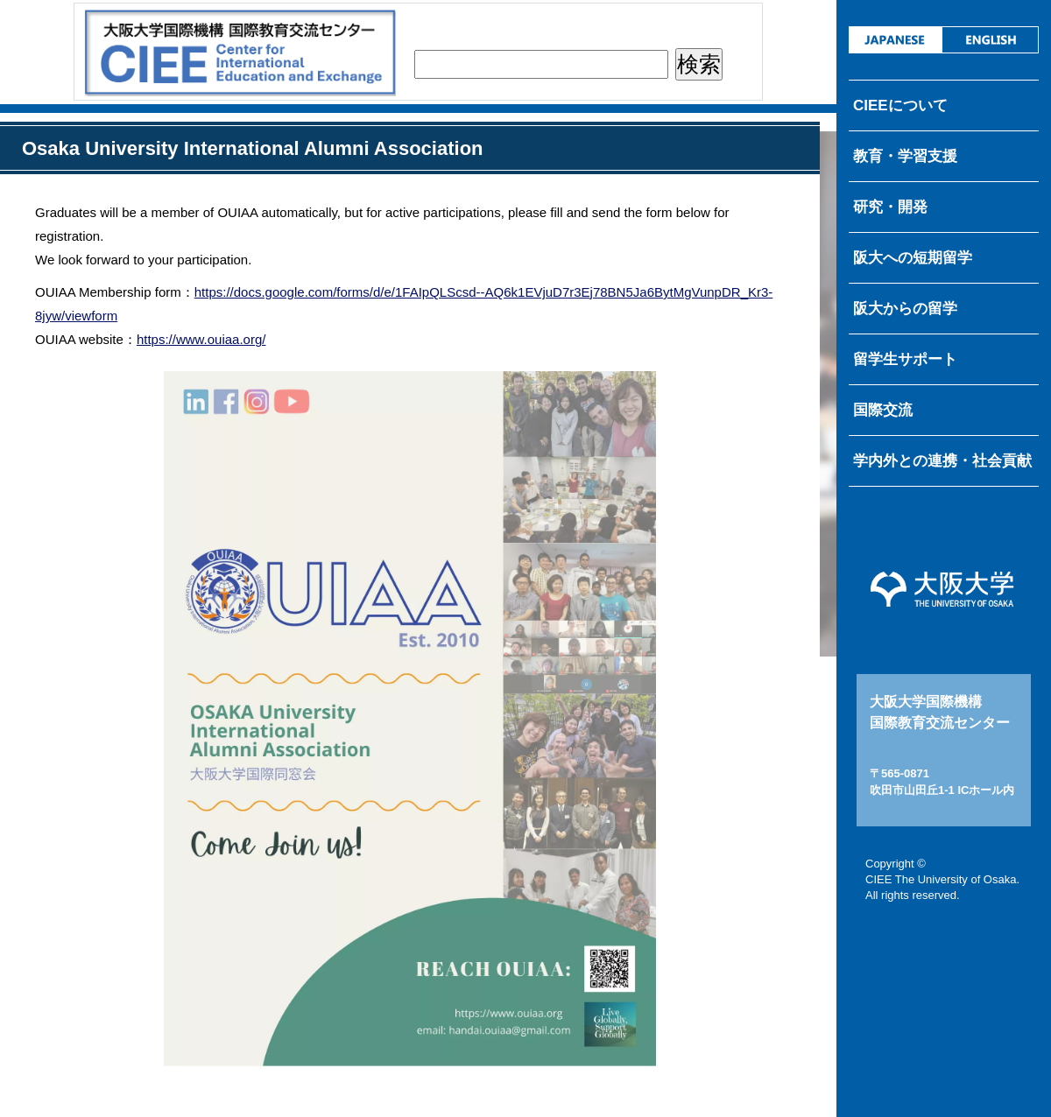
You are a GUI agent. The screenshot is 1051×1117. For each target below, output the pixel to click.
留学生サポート (905, 359)
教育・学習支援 (905, 156)
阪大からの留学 (905, 308)
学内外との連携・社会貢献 (942, 461)
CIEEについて (900, 105)
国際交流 (883, 410)
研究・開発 (890, 207)
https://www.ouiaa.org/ (201, 339)
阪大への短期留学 (912, 257)
